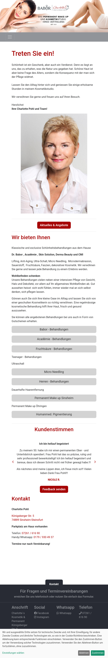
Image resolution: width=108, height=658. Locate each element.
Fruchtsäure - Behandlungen (54, 349)
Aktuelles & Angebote (54, 225)
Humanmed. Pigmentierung (54, 414)
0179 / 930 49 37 (44, 537)
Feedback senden (54, 489)
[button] (13, 462)
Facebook (41, 613)
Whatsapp (63, 613)
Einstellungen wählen (13, 653)
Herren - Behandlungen (54, 381)
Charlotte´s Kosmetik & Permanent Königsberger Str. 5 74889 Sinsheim (19, 625)
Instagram (41, 617)
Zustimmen (98, 653)
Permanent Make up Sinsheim (54, 398)
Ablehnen (84, 653)
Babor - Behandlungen (54, 329)
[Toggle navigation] (9, 37)
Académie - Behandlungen (54, 339)
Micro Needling (54, 372)
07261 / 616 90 (31, 533)
